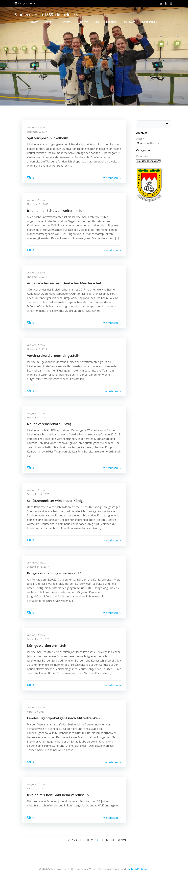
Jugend (83, 22)
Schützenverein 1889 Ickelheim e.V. (47, 14)
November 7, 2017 (37, 276)
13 (112, 840)
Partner (111, 22)
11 (101, 840)
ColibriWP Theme (137, 869)
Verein (50, 22)
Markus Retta (39, 562)
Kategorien (143, 156)
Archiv (140, 138)
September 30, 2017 (38, 417)
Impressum (149, 22)
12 (107, 840)
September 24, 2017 (38, 494)
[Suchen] (167, 124)
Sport (67, 22)
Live (97, 22)
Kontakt (129, 22)
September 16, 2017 (38, 566)
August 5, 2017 (35, 788)
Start (34, 22)
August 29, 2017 (35, 711)
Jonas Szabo (38, 127)
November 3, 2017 (37, 349)
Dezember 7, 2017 (37, 131)
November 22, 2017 (37, 204)
